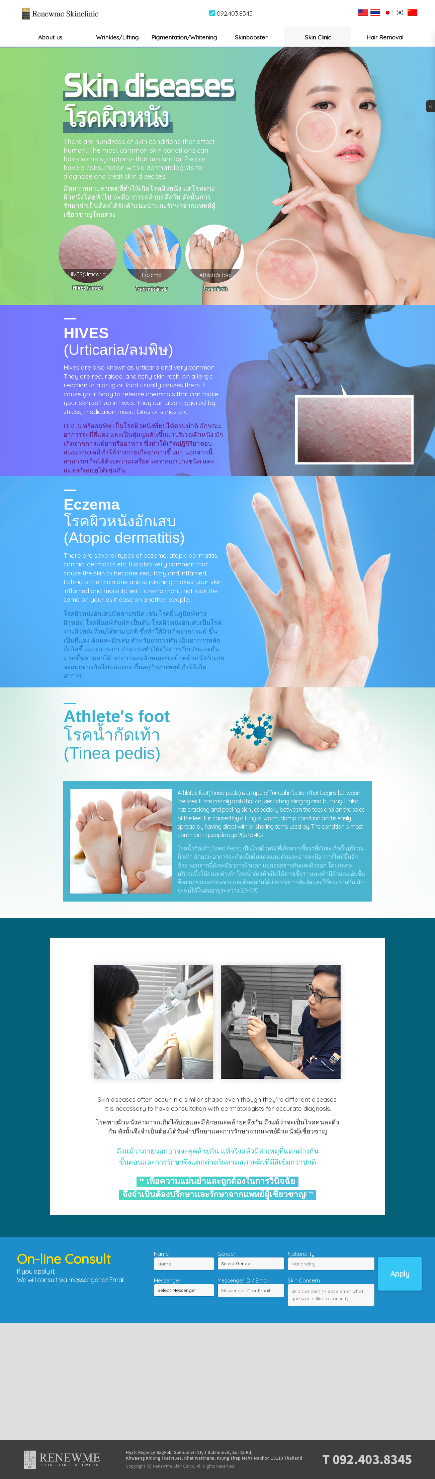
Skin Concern (304, 1280)
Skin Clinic (318, 37)
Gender (226, 1253)
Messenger (167, 1280)
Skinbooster (251, 37)
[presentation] (67, 1297)
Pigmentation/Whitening (184, 37)
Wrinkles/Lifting (117, 37)
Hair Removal (384, 37)
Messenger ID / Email (243, 1280)
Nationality (301, 1253)
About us (50, 37)
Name (161, 1253)
